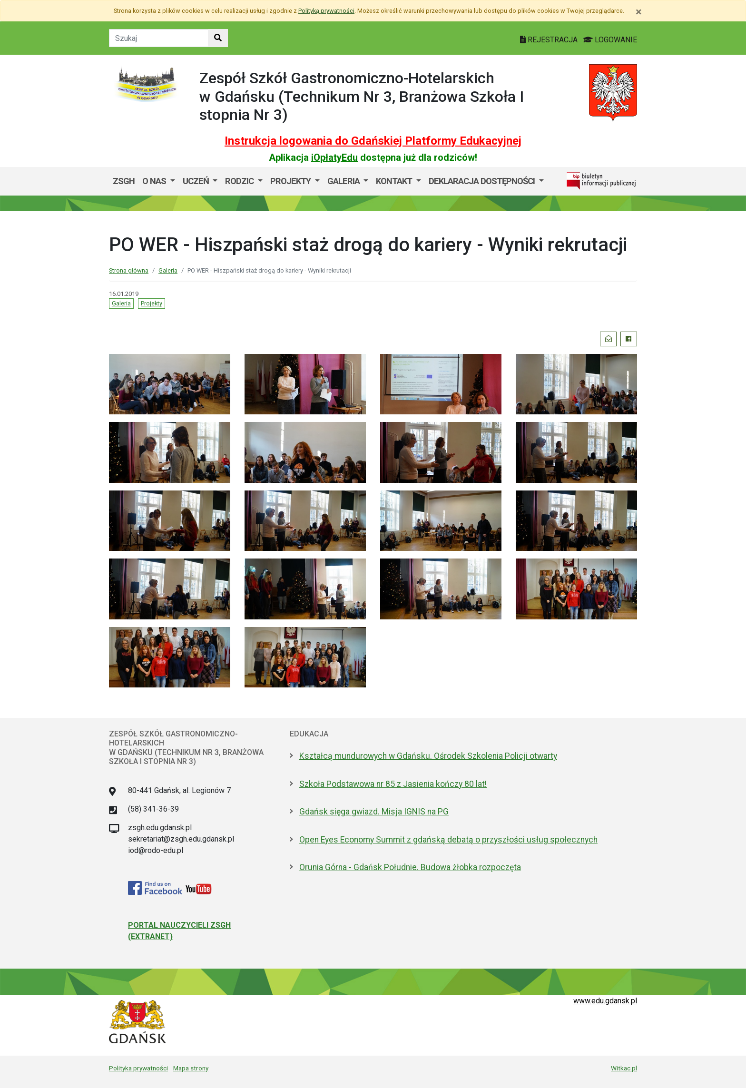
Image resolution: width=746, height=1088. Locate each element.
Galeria (167, 270)
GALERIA (344, 181)
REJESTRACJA (549, 39)
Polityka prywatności (138, 1068)
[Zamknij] (639, 12)
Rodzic (240, 181)
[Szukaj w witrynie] (218, 38)
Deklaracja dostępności (483, 181)
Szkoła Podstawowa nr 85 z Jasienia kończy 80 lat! (393, 784)
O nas (155, 181)
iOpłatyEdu (334, 157)
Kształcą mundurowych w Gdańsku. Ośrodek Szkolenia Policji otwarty (428, 756)
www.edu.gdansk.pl (605, 1000)
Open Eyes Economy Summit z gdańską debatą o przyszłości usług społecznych (448, 839)
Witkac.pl (624, 1068)
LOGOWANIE (610, 39)
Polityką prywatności (326, 10)
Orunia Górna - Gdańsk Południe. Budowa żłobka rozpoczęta (410, 867)
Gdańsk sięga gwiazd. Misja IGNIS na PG (374, 811)
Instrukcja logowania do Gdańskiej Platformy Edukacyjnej (373, 140)
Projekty (291, 181)
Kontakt (395, 181)
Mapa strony (190, 1068)
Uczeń (197, 181)
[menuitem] (158, 181)
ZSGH (124, 181)
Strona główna (128, 270)
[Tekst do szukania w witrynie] (158, 38)
